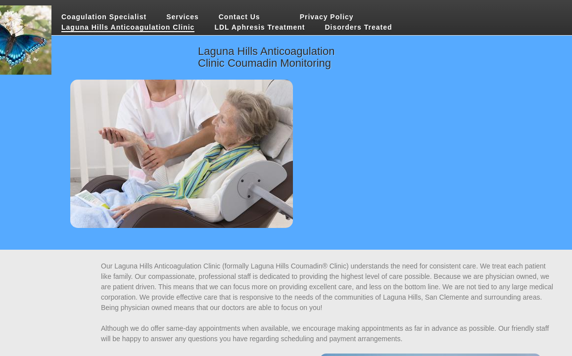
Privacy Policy (327, 17)
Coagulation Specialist (103, 17)
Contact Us (239, 17)
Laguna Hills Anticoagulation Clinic (127, 27)
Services (182, 17)
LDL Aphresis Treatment (259, 27)
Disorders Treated (358, 27)
